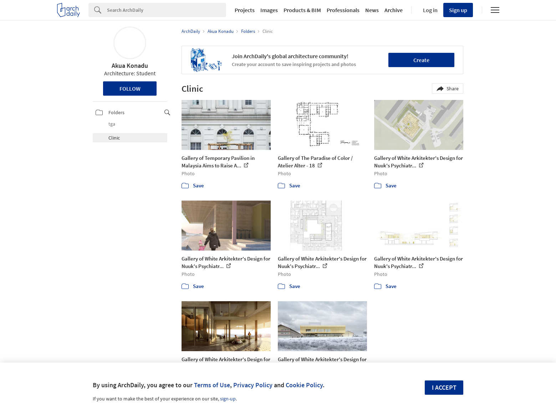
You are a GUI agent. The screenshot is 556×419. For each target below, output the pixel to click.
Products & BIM (302, 10)
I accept (444, 387)
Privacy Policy (252, 385)
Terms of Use (212, 385)
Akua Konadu (130, 65)
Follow (130, 88)
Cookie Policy (304, 385)
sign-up (228, 398)
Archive (393, 10)
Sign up (458, 10)
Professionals (343, 10)
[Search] (166, 10)
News (372, 10)
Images (269, 10)
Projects (245, 10)
